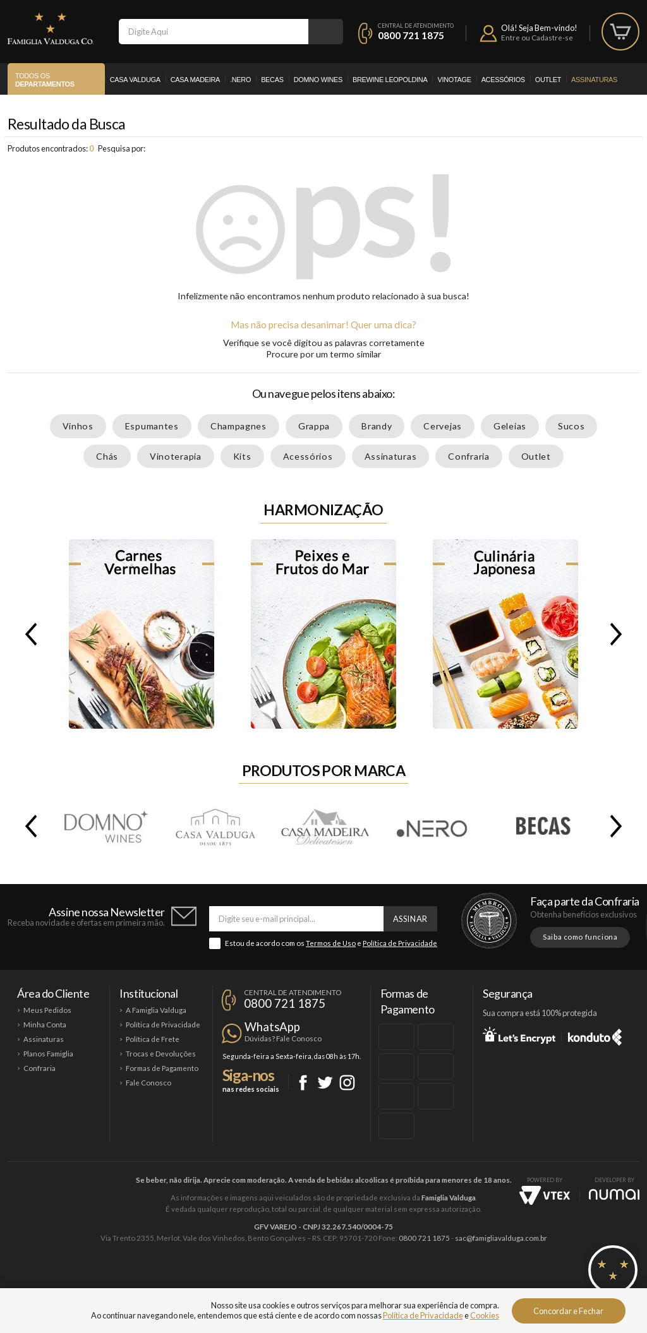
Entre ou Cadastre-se (537, 37)
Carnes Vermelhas (141, 634)
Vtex (544, 1195)
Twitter (325, 1083)
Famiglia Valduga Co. (51, 28)
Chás (107, 456)
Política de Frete (152, 1039)
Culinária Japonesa (505, 634)
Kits (242, 456)
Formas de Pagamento (162, 1068)
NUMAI (614, 1194)
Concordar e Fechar (568, 1311)
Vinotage (454, 79)
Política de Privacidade (400, 943)
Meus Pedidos (47, 1010)
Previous (28, 634)
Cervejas (442, 426)
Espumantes (152, 426)
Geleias (509, 426)
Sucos (571, 426)
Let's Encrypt (519, 1035)
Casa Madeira (195, 79)
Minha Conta (44, 1024)
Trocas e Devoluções (161, 1053)
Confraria (468, 456)
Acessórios (503, 79)
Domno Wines (318, 79)
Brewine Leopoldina (390, 79)
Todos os (45, 80)
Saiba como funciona (580, 937)
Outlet (548, 79)
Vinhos (78, 426)
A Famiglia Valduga (156, 1010)
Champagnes (238, 426)
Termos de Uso (331, 943)
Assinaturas (594, 79)
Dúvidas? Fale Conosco (283, 1038)
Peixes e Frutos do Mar (323, 634)
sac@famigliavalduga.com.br (501, 1238)
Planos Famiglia (48, 1053)
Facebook (303, 1083)
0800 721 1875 (411, 35)
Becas (272, 79)
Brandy (376, 426)
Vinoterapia (176, 456)
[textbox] (213, 31)
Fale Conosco (148, 1083)
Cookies (484, 1315)
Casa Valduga (135, 79)
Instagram (347, 1083)
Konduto (595, 1035)
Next (618, 634)
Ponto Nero (361, 1280)
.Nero (240, 79)
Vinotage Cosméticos (511, 1280)
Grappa (314, 426)
